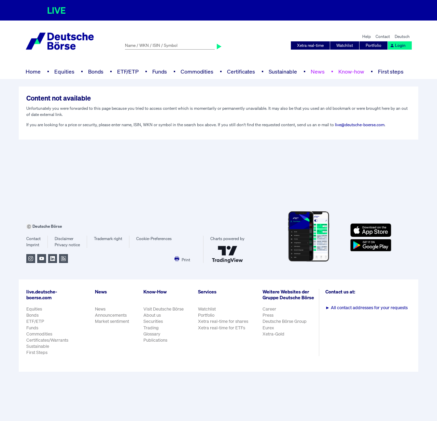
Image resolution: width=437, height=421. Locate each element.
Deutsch (402, 36)
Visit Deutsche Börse (163, 309)
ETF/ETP (128, 71)
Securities (153, 321)
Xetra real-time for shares (223, 321)
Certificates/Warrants (47, 340)
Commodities (197, 71)
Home (33, 71)
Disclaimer (64, 238)
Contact (383, 36)
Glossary (151, 334)
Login (398, 45)
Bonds (95, 71)
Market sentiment (112, 321)
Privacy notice (67, 244)
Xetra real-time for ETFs (221, 328)
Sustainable (283, 71)
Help (366, 36)
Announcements (111, 315)
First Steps (36, 352)
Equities (64, 71)
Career (269, 309)
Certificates (241, 71)
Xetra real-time (310, 45)
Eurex (268, 328)
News (318, 71)
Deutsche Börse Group (285, 321)
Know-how (351, 71)
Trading (151, 328)
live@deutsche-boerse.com (359, 124)
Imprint (32, 244)
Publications (155, 340)
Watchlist (344, 45)
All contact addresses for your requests (366, 308)
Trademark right (108, 238)
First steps (391, 71)
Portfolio (373, 45)
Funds (159, 71)
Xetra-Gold (273, 334)
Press (268, 315)
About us (152, 315)
